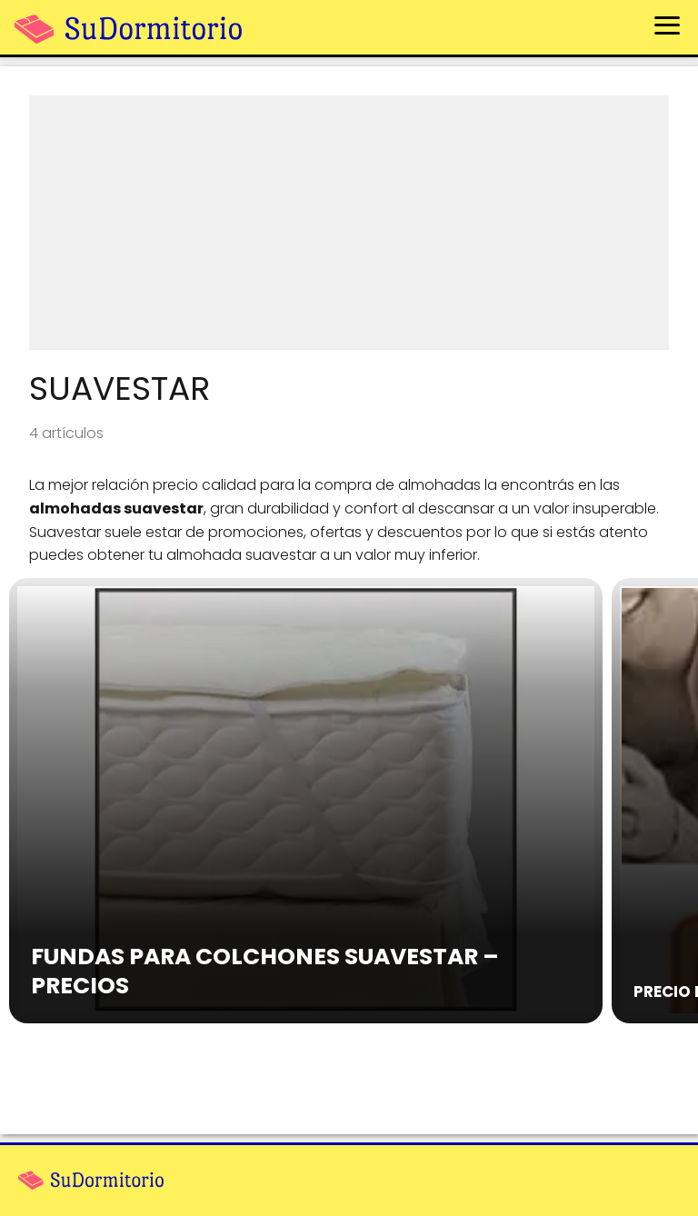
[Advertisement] (349, 222)
